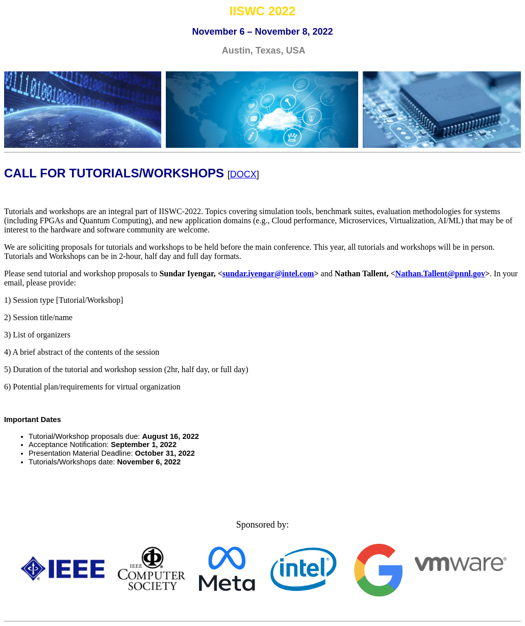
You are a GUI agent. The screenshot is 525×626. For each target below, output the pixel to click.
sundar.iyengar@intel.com (268, 273)
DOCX (243, 174)
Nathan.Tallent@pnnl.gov (440, 273)
